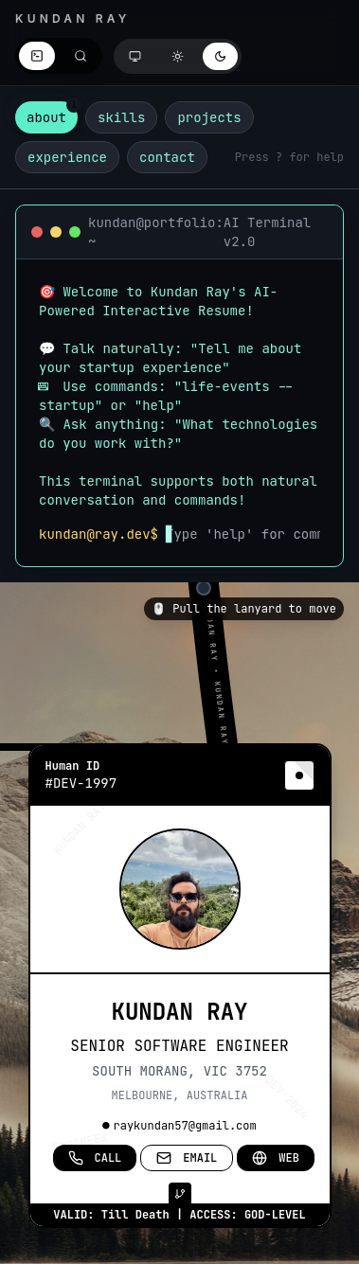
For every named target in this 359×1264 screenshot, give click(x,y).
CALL (95, 1158)
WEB (275, 1158)
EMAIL (186, 1158)
